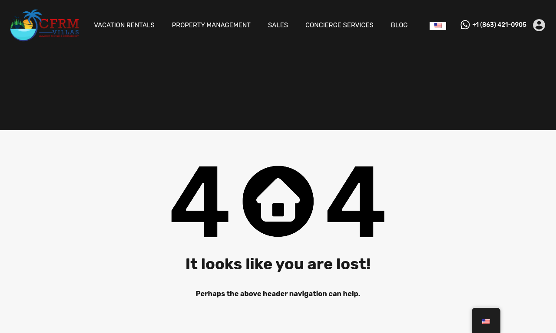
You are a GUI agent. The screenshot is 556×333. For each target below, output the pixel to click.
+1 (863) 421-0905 (499, 25)
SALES (278, 25)
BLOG (399, 25)
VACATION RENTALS (124, 25)
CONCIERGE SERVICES (339, 25)
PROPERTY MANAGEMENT (211, 25)
